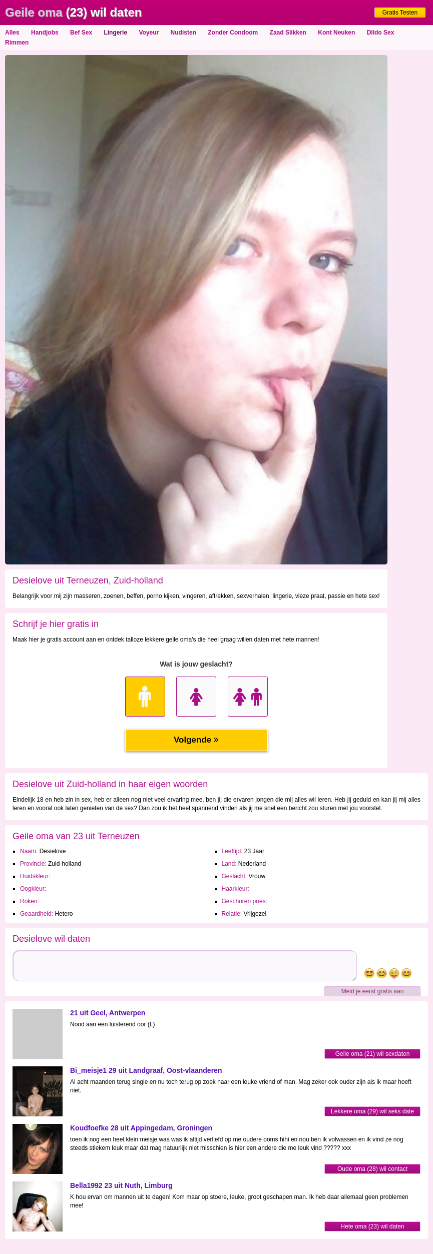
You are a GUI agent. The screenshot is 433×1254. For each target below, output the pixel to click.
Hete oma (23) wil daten (372, 1226)
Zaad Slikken (288, 32)
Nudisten (183, 32)
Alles (12, 32)
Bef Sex (81, 32)
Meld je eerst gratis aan (372, 991)
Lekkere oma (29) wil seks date (372, 1111)
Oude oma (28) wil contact (372, 1168)
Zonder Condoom (233, 32)
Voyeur (149, 32)
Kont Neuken (336, 32)
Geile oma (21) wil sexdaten (372, 1053)
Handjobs (45, 32)
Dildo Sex (380, 32)
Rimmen (17, 42)
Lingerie (115, 32)
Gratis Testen (399, 12)
